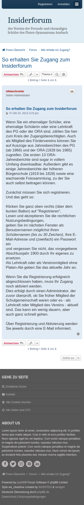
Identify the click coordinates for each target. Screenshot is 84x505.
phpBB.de (43, 492)
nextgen (60, 487)
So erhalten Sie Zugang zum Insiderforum (36, 63)
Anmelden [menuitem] (64, 4)
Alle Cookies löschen (18, 402)
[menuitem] (9, 497)
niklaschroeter (15, 91)
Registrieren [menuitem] (45, 4)
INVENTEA (45, 487)
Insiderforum (30, 20)
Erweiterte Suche (16, 386)
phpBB (21, 482)
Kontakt (10, 394)
